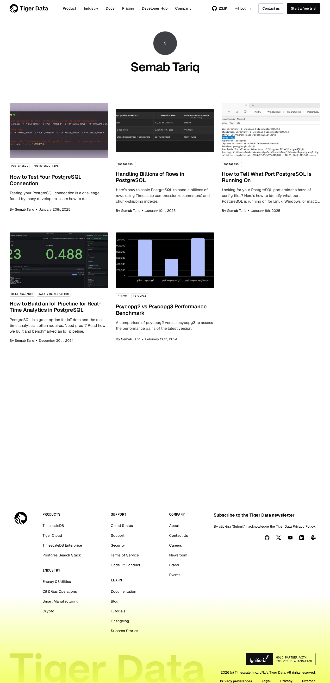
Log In (243, 8)
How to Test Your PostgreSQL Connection (59, 158)
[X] (278, 560)
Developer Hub (155, 8)
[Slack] (313, 560)
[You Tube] (290, 560)
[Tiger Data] (20, 541)
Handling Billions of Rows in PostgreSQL (165, 158)
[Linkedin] (301, 560)
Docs (110, 8)
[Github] (267, 560)
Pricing (128, 8)
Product (69, 8)
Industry (91, 8)
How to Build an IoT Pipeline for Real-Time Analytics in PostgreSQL (59, 287)
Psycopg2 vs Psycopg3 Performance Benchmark (165, 287)
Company (183, 8)
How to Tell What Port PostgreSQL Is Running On (271, 158)
